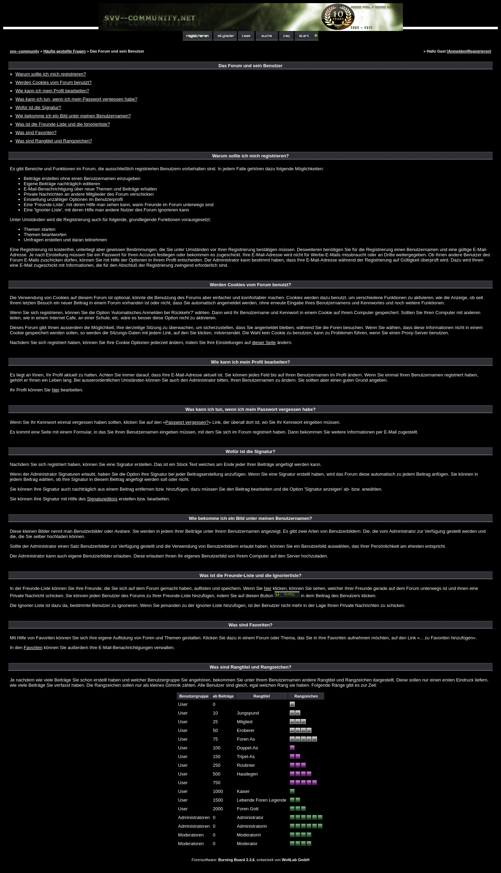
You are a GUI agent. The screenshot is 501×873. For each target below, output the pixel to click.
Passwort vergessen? (186, 422)
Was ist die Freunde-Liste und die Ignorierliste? (62, 124)
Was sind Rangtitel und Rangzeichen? (53, 140)
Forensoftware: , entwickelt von (250, 860)
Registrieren (479, 51)
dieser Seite (264, 342)
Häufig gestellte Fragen (64, 51)
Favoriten (33, 647)
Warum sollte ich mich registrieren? (50, 74)
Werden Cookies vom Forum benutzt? (53, 82)
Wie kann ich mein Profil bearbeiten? (52, 90)
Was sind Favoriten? (35, 132)
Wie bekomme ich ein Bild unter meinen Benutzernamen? (73, 115)
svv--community (24, 51)
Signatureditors (102, 498)
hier (55, 389)
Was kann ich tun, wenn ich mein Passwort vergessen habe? (76, 99)
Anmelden (457, 51)
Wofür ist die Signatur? (38, 107)
